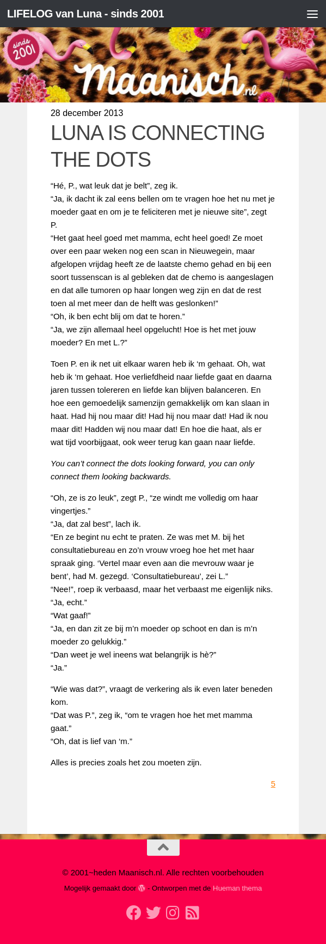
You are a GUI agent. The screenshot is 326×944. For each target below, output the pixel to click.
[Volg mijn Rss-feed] (192, 913)
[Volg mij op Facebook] (134, 913)
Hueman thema (237, 888)
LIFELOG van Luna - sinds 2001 (89, 13)
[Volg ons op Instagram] (173, 913)
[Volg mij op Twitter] (153, 913)
